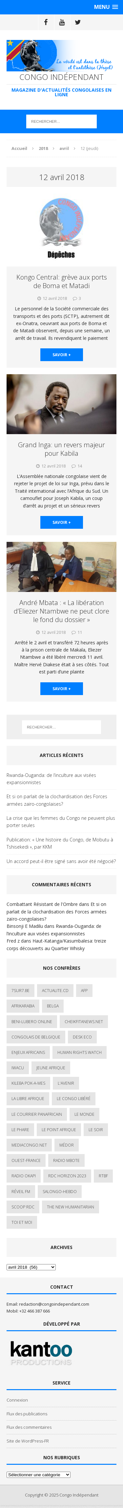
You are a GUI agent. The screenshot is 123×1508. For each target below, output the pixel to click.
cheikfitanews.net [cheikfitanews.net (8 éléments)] (84, 1021)
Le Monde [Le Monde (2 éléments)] (84, 1114)
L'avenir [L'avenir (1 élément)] (66, 1083)
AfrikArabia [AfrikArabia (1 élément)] (22, 1006)
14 (79, 466)
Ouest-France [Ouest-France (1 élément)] (26, 1160)
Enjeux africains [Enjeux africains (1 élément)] (28, 1052)
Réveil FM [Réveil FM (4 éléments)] (20, 1191)
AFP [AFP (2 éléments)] (84, 990)
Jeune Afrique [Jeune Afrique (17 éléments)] (50, 1068)
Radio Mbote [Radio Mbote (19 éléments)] (66, 1160)
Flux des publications (27, 1414)
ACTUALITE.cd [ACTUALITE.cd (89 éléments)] (55, 990)
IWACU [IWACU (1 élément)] (17, 1068)
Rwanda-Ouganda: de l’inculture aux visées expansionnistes (51, 778)
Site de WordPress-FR (28, 1441)
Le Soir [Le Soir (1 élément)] (96, 1129)
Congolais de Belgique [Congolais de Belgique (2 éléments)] (35, 1037)
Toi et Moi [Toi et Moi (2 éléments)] (21, 1222)
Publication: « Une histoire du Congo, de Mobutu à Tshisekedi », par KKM (60, 843)
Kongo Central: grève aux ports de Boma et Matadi (61, 281)
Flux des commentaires (29, 1427)
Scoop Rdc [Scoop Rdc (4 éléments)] (22, 1207)
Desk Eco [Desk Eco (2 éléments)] (82, 1037)
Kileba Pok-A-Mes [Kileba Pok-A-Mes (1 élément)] (28, 1083)
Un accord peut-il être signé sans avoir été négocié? (61, 861)
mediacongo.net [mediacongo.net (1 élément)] (29, 1145)
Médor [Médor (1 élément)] (66, 1145)
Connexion (17, 1400)
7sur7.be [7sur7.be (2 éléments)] (20, 990)
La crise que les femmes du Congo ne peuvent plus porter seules (61, 821)
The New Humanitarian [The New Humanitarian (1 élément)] (70, 1207)
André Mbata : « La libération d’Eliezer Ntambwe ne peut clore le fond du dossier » (61, 611)
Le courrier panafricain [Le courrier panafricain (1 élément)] (36, 1114)
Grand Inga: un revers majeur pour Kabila (61, 449)
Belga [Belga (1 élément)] (53, 1006)
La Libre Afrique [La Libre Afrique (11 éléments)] (27, 1098)
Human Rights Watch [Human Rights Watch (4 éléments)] (79, 1052)
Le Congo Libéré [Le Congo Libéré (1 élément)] (74, 1098)
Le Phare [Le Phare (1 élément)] (20, 1129)
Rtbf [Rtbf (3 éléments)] (103, 1176)
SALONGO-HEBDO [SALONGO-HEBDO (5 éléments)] (60, 1191)
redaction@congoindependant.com (54, 1304)
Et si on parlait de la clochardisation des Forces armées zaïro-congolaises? (57, 800)
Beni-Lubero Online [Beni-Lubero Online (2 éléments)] (31, 1021)
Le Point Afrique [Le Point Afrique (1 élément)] (59, 1129)
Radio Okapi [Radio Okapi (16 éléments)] (23, 1176)
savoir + (61, 355)
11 (79, 632)
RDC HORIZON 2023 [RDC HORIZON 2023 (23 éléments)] (67, 1176)
